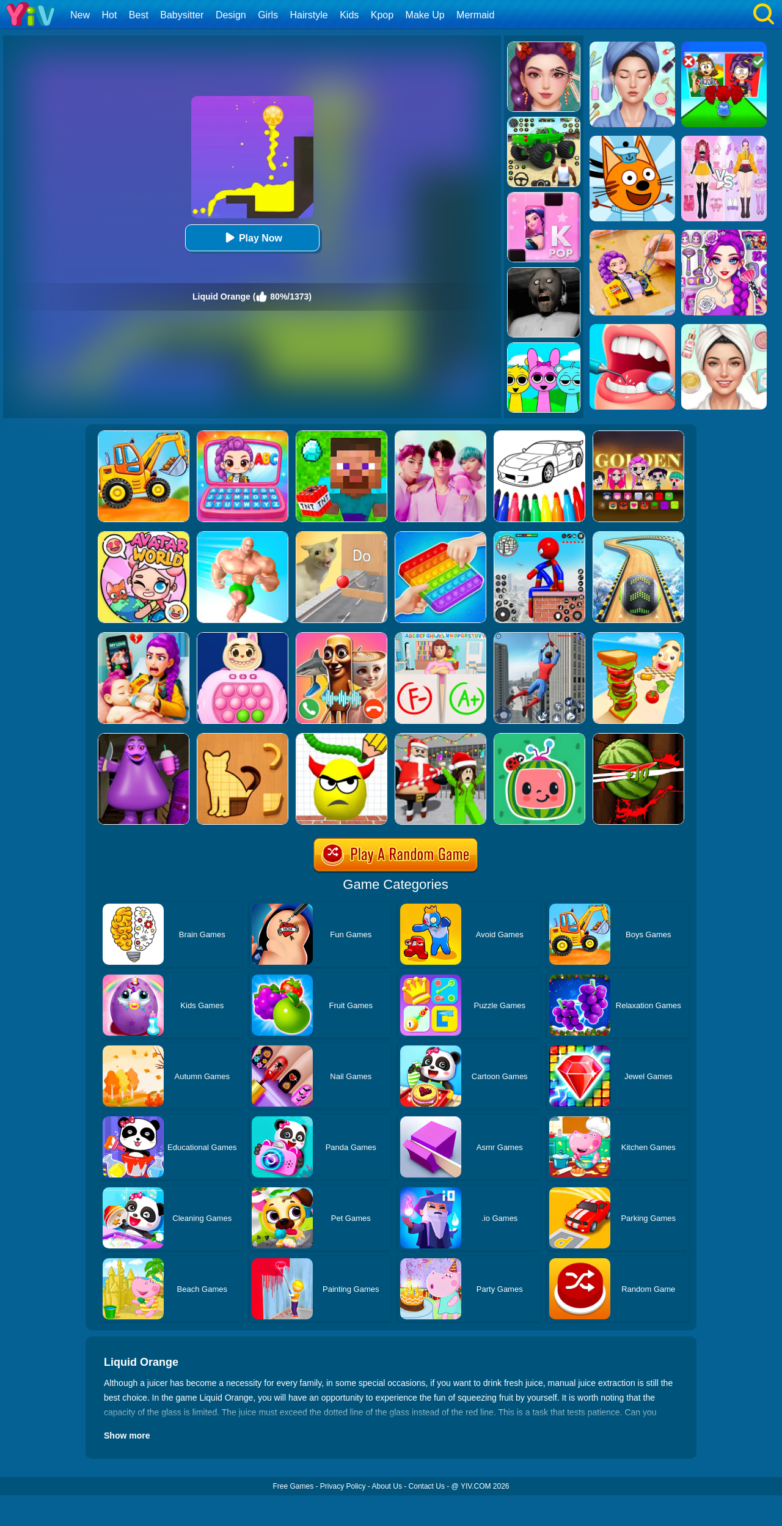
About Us (387, 1486)
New (80, 15)
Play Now (252, 237)
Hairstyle (309, 15)
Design (231, 15)
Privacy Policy (343, 1486)
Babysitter (181, 15)
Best (138, 15)
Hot (109, 15)
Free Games (292, 1486)
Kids (349, 15)
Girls (268, 15)
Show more (127, 1435)
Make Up (425, 15)
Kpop (382, 15)
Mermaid (475, 15)
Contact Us (427, 1486)
